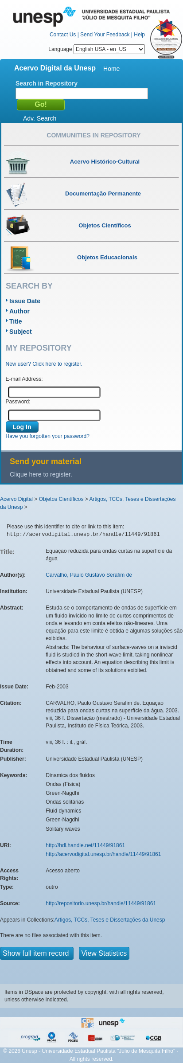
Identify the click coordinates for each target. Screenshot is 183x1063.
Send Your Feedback (104, 34)
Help (139, 34)
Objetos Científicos (61, 499)
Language (96, 49)
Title (15, 321)
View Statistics (104, 953)
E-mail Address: (24, 379)
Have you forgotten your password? (48, 436)
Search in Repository (47, 83)
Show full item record (37, 953)
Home (111, 68)
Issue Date (24, 301)
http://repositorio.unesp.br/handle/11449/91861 (101, 903)
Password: (18, 402)
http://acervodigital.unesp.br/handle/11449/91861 (103, 854)
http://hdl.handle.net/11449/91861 (85, 845)
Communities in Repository (93, 135)
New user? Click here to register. (44, 364)
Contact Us (63, 34)
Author (19, 311)
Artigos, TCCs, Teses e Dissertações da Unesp (110, 920)
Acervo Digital (16, 499)
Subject (20, 331)
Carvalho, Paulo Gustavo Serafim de (89, 575)
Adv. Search (39, 118)
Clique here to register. (41, 474)
